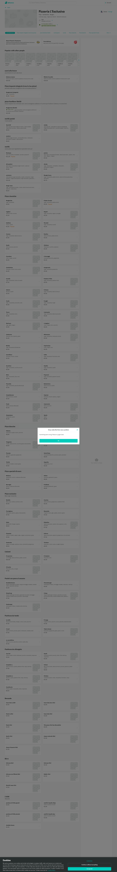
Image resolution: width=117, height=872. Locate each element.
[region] (58, 864)
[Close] (77, 430)
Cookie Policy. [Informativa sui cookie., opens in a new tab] (51, 870)
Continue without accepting (89, 865)
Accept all (89, 869)
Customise (89, 861)
